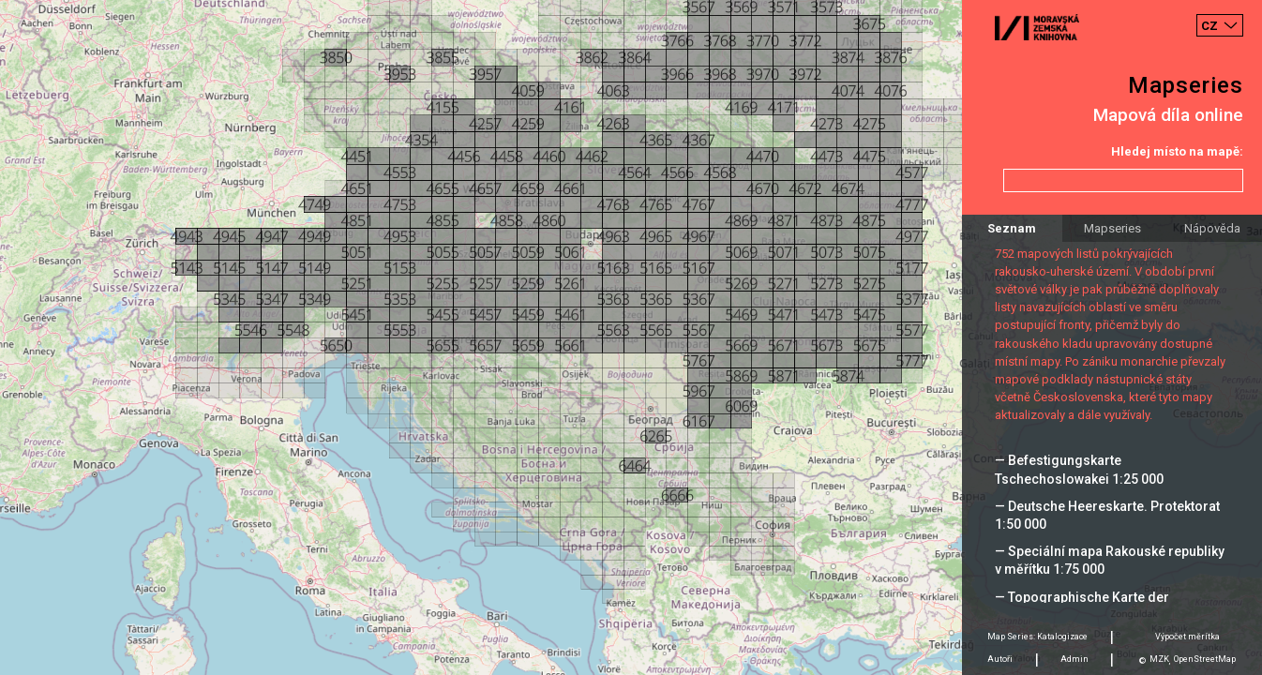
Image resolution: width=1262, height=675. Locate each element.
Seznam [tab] (1011, 228)
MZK (1159, 659)
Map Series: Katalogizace (1037, 636)
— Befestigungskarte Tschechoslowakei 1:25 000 (1079, 469)
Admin (1074, 659)
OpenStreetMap (1205, 659)
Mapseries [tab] (1112, 228)
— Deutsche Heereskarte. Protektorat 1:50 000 (1107, 515)
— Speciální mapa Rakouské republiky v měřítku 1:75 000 (1109, 560)
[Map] (631, 337)
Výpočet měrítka (1187, 636)
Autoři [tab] (1000, 659)
